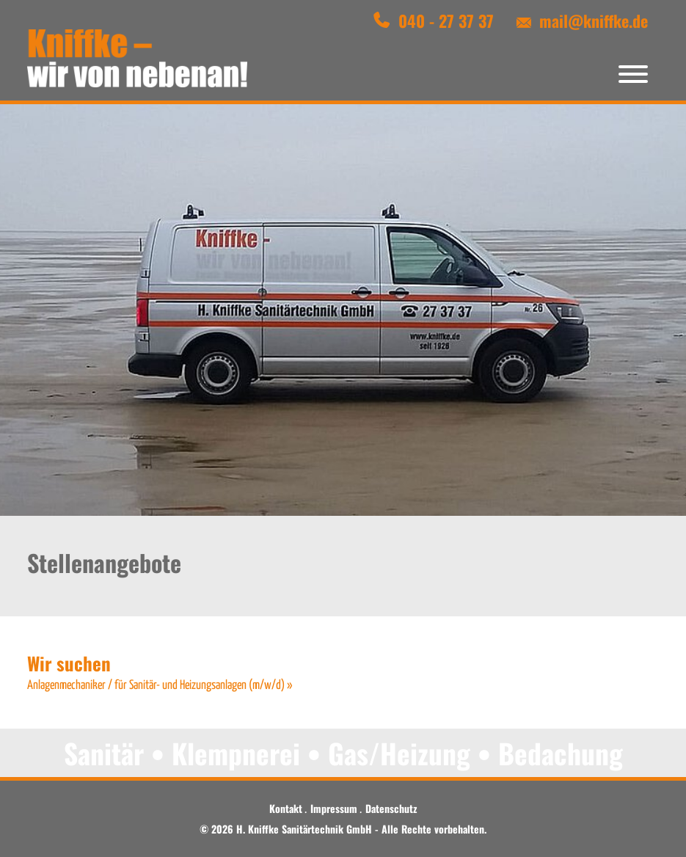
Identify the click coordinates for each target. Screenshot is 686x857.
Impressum (333, 808)
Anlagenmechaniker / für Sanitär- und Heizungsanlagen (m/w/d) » (159, 685)
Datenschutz (391, 808)
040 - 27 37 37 (446, 20)
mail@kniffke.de (593, 20)
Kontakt (285, 808)
